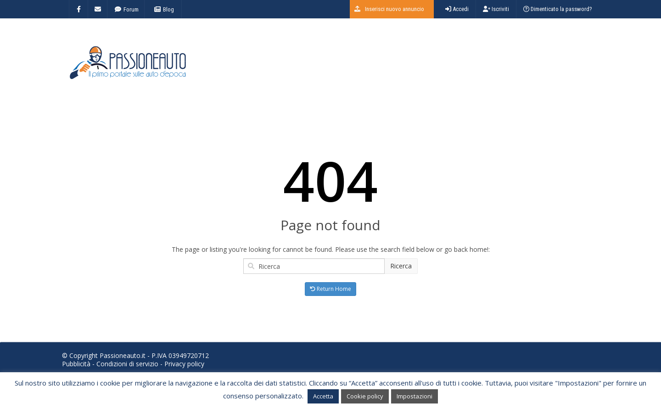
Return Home (330, 289)
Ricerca (401, 265)
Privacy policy (184, 363)
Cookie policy (365, 396)
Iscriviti (496, 9)
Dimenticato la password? (557, 9)
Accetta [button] (323, 396)
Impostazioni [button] (414, 396)
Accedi (457, 9)
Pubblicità (76, 363)
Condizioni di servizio (127, 363)
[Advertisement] (432, 66)
